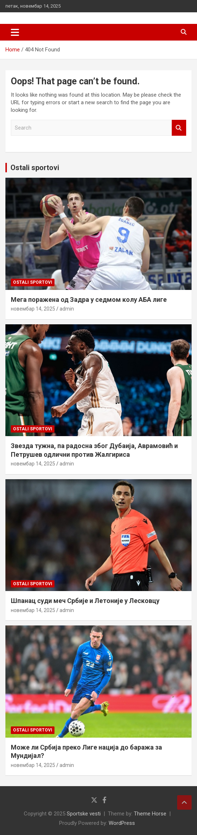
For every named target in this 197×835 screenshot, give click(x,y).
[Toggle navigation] (15, 32)
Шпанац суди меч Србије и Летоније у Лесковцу (85, 600)
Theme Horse (150, 813)
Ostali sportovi (34, 167)
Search (179, 128)
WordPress (122, 823)
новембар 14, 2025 (33, 309)
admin (67, 309)
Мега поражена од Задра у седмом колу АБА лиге (89, 299)
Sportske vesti (84, 813)
